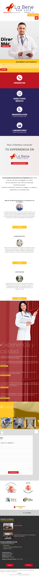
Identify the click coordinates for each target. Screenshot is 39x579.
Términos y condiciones (11, 571)
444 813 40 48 (16, 12)
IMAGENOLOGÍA (19, 114)
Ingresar (10, 565)
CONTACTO (33, 15)
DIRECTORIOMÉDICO (19, 99)
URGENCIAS (19, 82)
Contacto (28, 565)
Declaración (6, 545)
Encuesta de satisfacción (19, 163)
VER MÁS (19, 227)
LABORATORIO (19, 130)
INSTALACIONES (4, 387)
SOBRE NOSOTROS (5, 398)
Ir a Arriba (27, 513)
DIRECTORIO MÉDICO (5, 375)
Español (27, 12)
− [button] (2, 433)
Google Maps (36, 479)
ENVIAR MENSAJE (13, 472)
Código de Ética (7, 548)
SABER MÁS (5, 46)
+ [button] (2, 431)
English (32, 12)
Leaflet (28, 479)
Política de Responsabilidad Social (12, 547)
